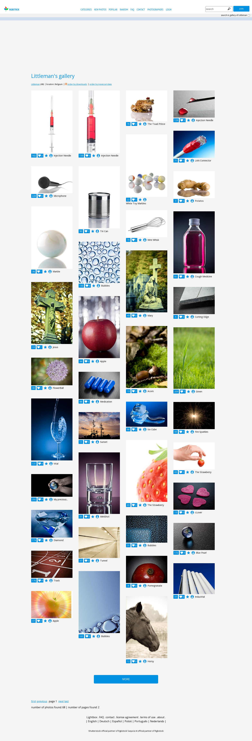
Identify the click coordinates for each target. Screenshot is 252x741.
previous (42, 701)
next (61, 701)
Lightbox (91, 717)
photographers (155, 9)
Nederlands (157, 721)
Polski (128, 721)
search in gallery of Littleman (234, 15)
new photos (100, 9)
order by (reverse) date (101, 84)
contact (141, 9)
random (124, 9)
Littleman (35, 84)
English (92, 721)
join (241, 8)
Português (141, 721)
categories (86, 9)
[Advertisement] (126, 46)
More (126, 679)
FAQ (132, 9)
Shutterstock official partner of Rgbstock (107, 730)
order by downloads (77, 84)
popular (113, 9)
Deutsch (104, 721)
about (160, 717)
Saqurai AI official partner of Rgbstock (146, 730)
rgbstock (11, 9)
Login (168, 9)
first (33, 701)
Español (117, 721)
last (66, 701)
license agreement (127, 717)
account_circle (51, 156)
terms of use (147, 717)
